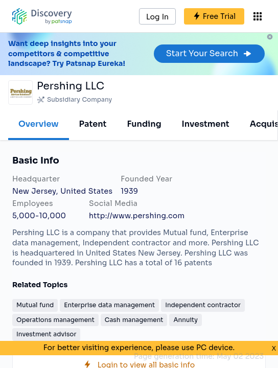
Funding (144, 124)
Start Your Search (209, 53)
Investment (205, 124)
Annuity (185, 320)
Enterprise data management (109, 305)
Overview (38, 124)
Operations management (55, 320)
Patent (93, 124)
